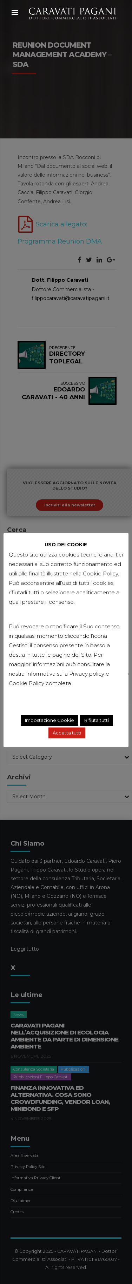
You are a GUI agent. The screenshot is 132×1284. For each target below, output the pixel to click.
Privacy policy (86, 674)
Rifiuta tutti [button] (96, 720)
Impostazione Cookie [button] (49, 720)
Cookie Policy (26, 683)
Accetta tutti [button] (67, 733)
